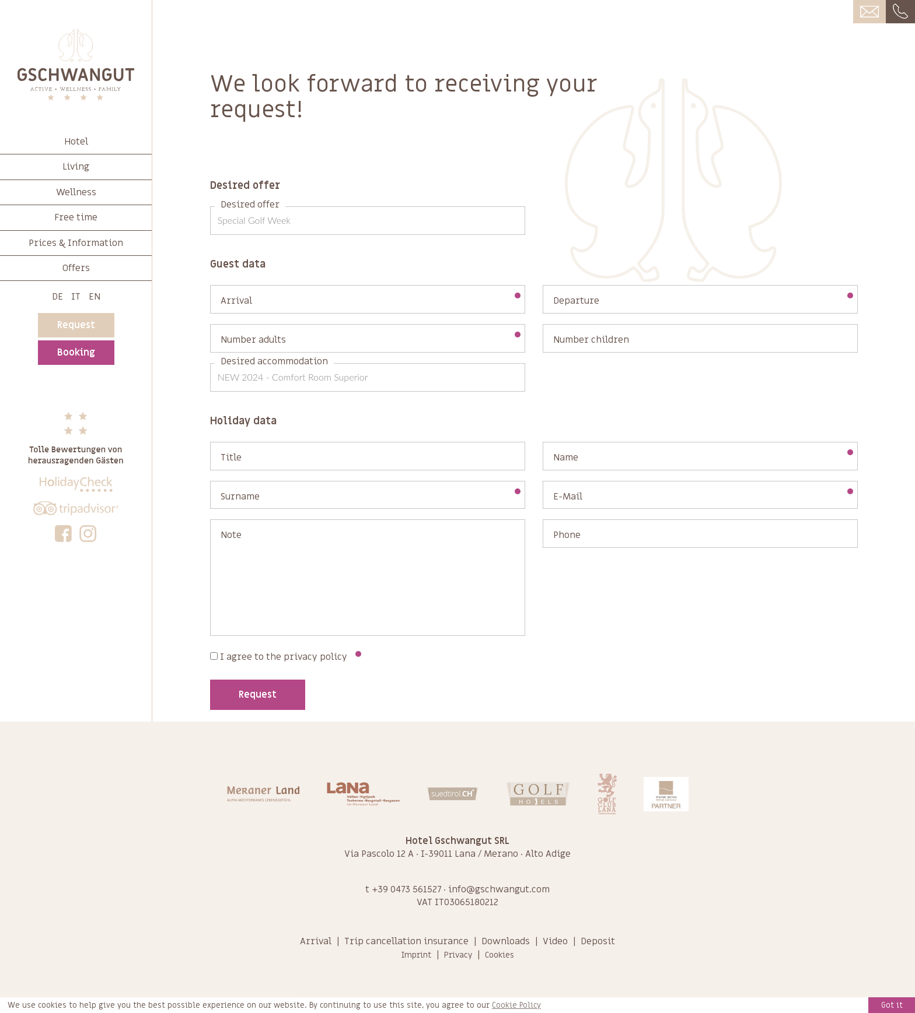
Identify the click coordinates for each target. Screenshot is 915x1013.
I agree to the (285, 656)
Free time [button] (75, 217)
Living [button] (75, 166)
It (76, 296)
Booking (76, 352)
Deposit (598, 941)
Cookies (499, 955)
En (94, 296)
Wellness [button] (76, 192)
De (57, 296)
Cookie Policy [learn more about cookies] (516, 1005)
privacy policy (315, 656)
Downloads (505, 941)
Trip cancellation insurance (406, 941)
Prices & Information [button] (76, 243)
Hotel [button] (76, 141)
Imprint (416, 955)
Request (76, 325)
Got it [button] (892, 1005)
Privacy (458, 955)
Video (555, 941)
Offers (76, 268)
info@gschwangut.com (499, 889)
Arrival (315, 941)
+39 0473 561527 (406, 889)
